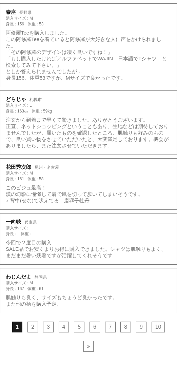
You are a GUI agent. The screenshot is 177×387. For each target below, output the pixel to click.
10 (158, 327)
